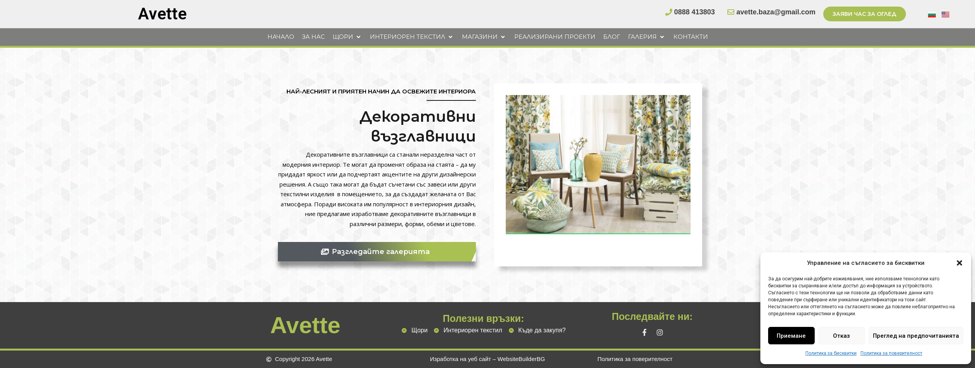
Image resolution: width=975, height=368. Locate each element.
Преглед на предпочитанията (916, 335)
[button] (959, 263)
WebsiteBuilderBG (521, 359)
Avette (162, 13)
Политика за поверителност (891, 353)
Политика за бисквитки (831, 353)
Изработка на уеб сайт (460, 359)
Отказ (841, 335)
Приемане (791, 335)
